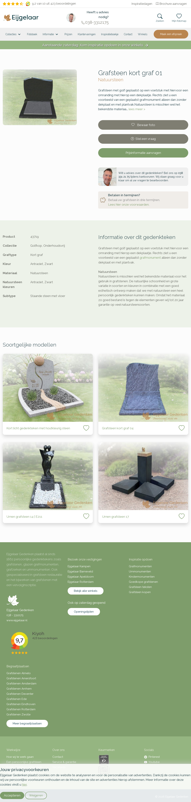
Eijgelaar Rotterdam (81, 581)
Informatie (51, 34)
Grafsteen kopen (140, 592)
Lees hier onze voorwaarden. (128, 204)
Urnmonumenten (140, 571)
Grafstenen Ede (16, 699)
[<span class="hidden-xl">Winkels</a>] (142, 34)
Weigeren (36, 795)
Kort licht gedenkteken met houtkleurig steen (38, 428)
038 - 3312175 (14, 615)
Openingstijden (84, 611)
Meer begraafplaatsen (27, 723)
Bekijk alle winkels (85, 591)
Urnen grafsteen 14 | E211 (24, 516)
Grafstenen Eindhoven (20, 704)
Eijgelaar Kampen (79, 566)
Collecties (14, 34)
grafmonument (150, 257)
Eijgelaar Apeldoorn (81, 576)
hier (24, 784)
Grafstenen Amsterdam (21, 683)
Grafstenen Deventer (19, 694)
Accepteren (12, 795)
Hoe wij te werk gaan (20, 757)
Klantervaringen (87, 34)
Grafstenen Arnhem (19, 688)
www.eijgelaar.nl (16, 620)
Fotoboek (32, 34)
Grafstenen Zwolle (18, 714)
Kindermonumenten (142, 576)
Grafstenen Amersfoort (21, 678)
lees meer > (137, 109)
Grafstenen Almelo (18, 673)
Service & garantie (64, 762)
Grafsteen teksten (140, 587)
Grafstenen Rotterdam (20, 709)
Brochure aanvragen (171, 4)
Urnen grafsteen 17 (115, 516)
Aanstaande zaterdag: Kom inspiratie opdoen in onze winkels (95, 45)
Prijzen (68, 34)
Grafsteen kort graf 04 (117, 428)
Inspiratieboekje (109, 34)
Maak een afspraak (171, 34)
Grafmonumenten (140, 566)
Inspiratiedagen (141, 4)
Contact (128, 34)
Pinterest (152, 757)
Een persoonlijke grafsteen (23, 762)
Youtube (152, 762)
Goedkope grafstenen (143, 581)
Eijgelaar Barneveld (80, 571)
